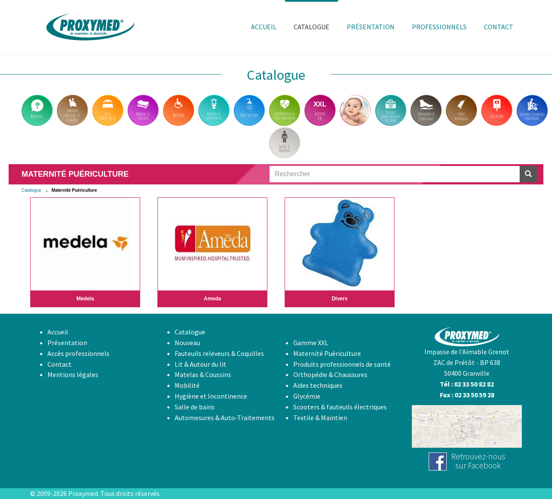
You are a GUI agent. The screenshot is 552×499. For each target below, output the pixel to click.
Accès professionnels (78, 353)
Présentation (67, 342)
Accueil (57, 331)
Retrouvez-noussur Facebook (478, 461)
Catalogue (31, 190)
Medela (85, 299)
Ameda (212, 299)
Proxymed (83, 493)
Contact (59, 364)
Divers (340, 299)
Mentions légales (72, 374)
